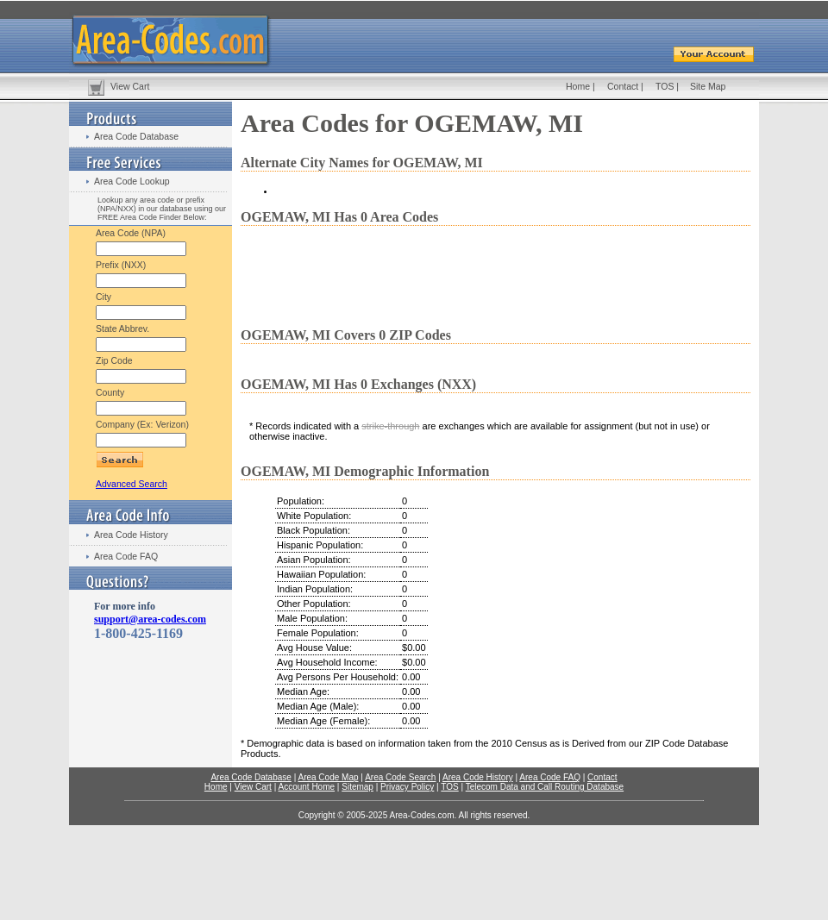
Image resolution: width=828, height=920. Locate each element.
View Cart (129, 86)
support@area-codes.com (150, 619)
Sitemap (357, 787)
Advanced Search (131, 484)
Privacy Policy (407, 787)
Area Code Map (328, 777)
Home (578, 86)
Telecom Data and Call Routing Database (545, 787)
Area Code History (131, 534)
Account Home (306, 787)
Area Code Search (400, 777)
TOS (665, 86)
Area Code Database (136, 136)
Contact (622, 86)
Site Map (707, 86)
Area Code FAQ (126, 556)
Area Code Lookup (132, 181)
